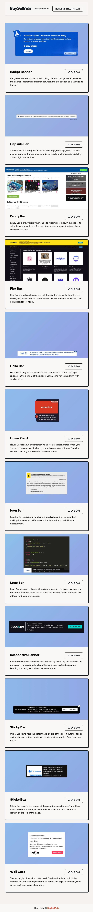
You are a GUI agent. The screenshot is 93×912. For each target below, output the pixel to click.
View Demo (74, 72)
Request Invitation (67, 8)
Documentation (41, 8)
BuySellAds (53, 908)
